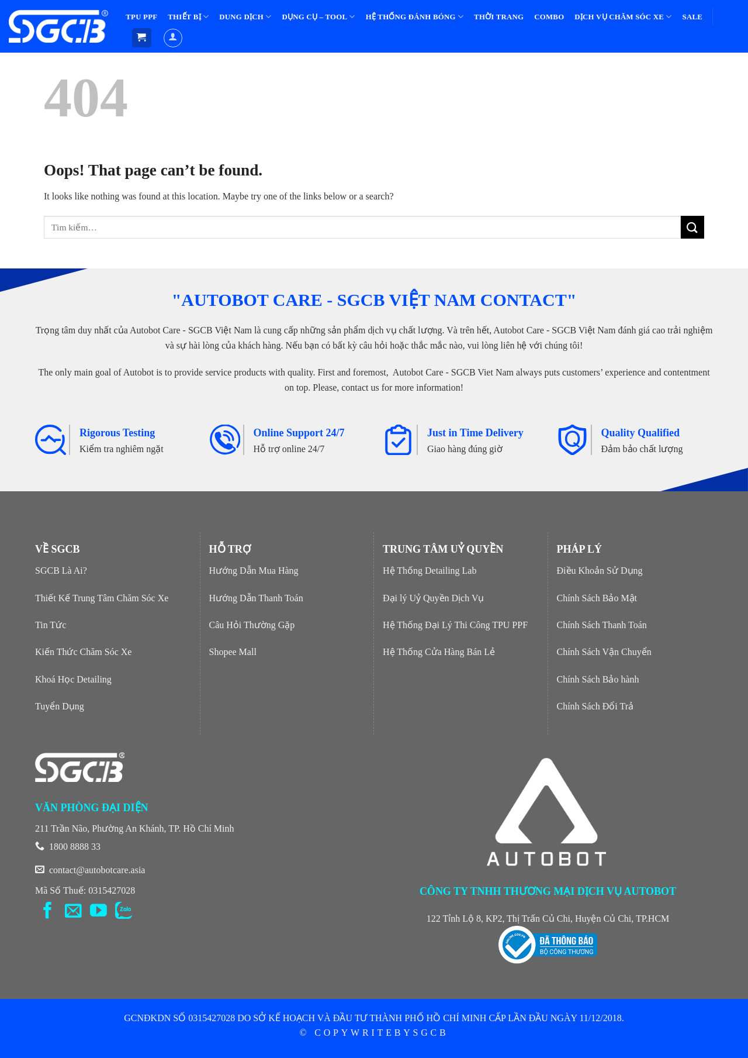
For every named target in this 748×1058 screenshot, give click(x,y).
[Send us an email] (73, 911)
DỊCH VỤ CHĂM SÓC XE (622, 16)
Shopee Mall (233, 652)
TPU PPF (141, 17)
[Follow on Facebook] (47, 911)
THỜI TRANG (499, 17)
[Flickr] (123, 911)
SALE (692, 17)
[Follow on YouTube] (98, 911)
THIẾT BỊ (188, 16)
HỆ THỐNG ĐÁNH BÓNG (414, 16)
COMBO (549, 17)
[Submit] (692, 227)
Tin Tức (50, 625)
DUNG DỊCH (245, 16)
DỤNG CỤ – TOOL (318, 16)
